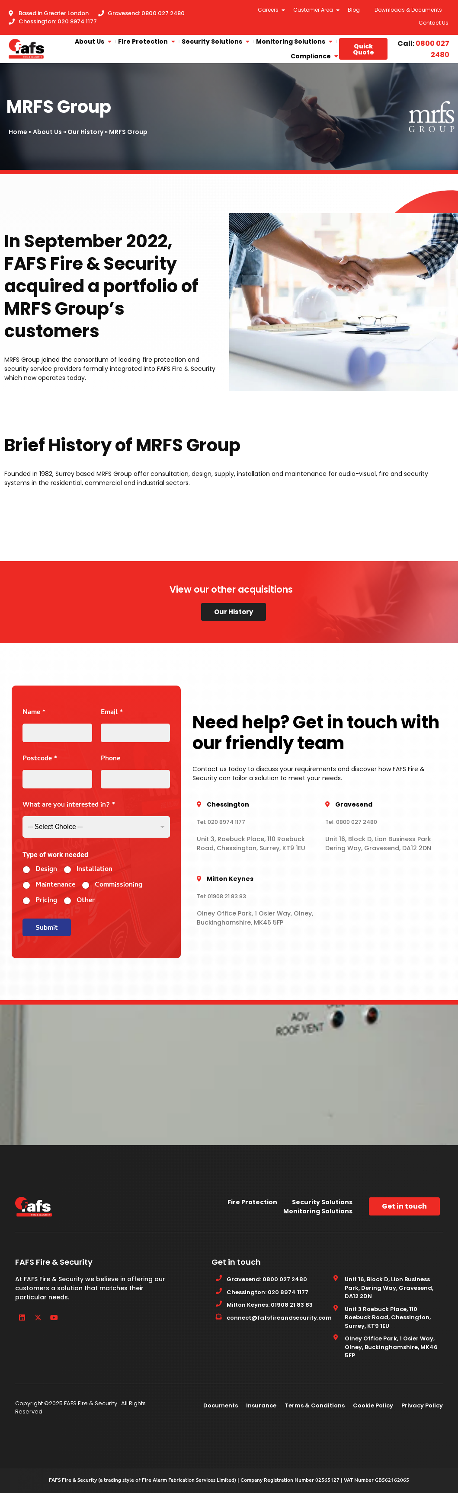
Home (18, 132)
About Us (47, 132)
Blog (354, 9)
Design (46, 869)
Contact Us (433, 22)
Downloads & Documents (408, 9)
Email (112, 713)
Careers (268, 9)
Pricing (46, 901)
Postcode (40, 759)
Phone (110, 759)
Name (34, 713)
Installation (94, 869)
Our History (85, 132)
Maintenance (55, 885)
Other (86, 901)
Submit (46, 928)
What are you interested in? (68, 805)
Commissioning (118, 885)
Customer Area (313, 9)
